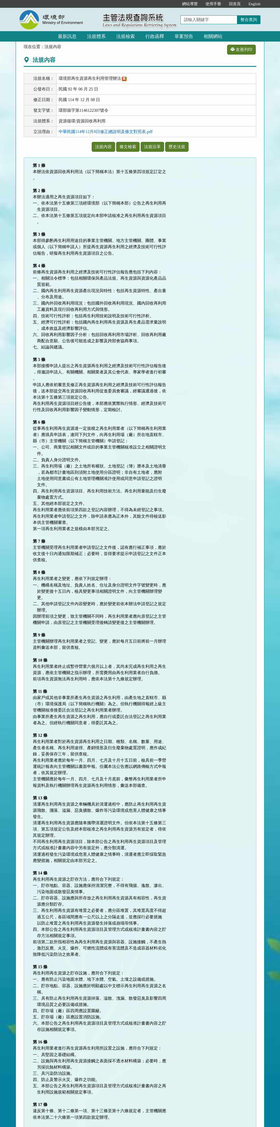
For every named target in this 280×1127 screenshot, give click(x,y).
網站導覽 (190, 4)
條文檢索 (128, 146)
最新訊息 (67, 36)
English (254, 4)
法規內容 (103, 146)
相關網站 (213, 36)
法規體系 (96, 36)
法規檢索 (125, 36)
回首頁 (235, 4)
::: (173, 4)
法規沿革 (152, 146)
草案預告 (184, 36)
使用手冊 (213, 4)
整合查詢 (248, 19)
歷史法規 (177, 146)
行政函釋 (154, 36)
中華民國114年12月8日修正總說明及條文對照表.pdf (106, 131)
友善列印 (241, 49)
